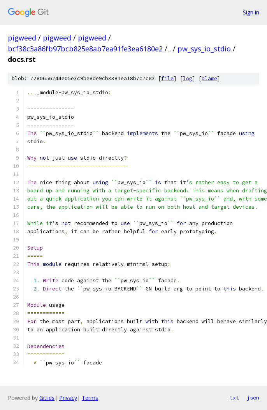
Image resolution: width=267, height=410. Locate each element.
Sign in (251, 12)
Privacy (68, 397)
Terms (90, 397)
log (187, 78)
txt (234, 397)
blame (209, 78)
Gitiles (46, 397)
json (253, 397)
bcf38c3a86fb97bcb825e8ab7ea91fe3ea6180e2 (85, 48)
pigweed (22, 37)
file (167, 78)
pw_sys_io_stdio (204, 48)
